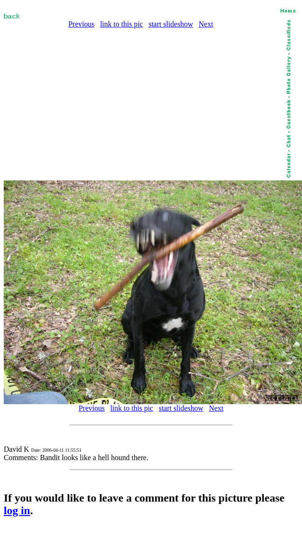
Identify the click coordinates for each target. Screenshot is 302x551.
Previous (82, 24)
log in (17, 510)
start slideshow (171, 24)
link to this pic (121, 24)
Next (206, 24)
